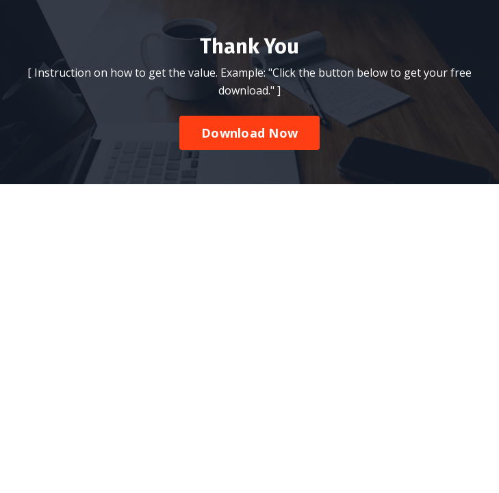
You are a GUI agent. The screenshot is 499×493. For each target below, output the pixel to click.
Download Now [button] (249, 133)
